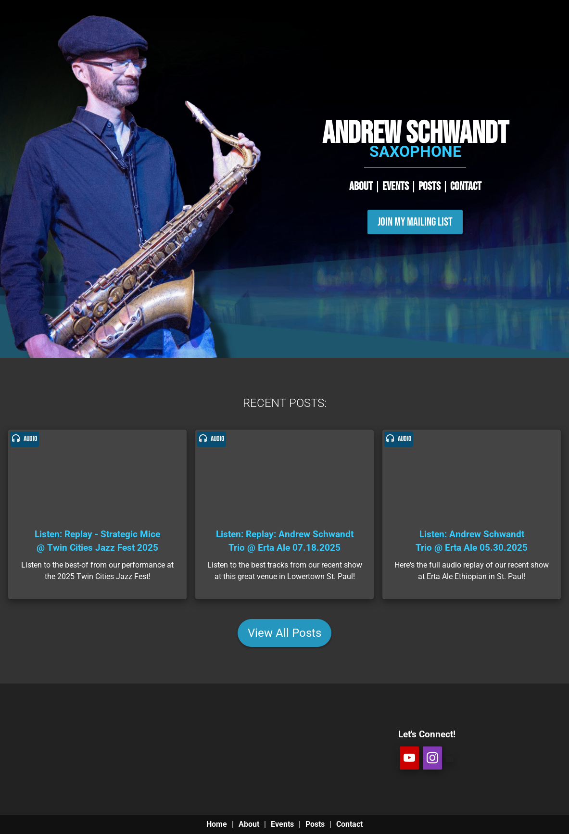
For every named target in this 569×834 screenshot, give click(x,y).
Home (216, 824)
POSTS (429, 186)
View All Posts (284, 633)
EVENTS (395, 186)
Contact (349, 824)
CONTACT (465, 186)
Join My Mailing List (415, 222)
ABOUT (361, 186)
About (249, 824)
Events (282, 824)
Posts (315, 824)
